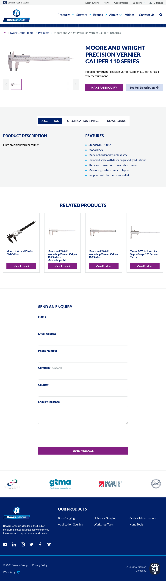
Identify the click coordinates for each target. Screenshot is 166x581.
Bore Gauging (66, 518)
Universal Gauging (105, 518)
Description (50, 121)
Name (42, 316)
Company (44, 367)
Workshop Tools (104, 524)
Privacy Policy (39, 565)
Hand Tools (136, 524)
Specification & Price (83, 121)
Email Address (47, 333)
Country (43, 384)
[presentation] (62, 436)
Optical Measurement (143, 518)
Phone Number (47, 350)
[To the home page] (18, 33)
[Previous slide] (6, 84)
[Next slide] (76, 84)
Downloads (116, 121)
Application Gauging (70, 524)
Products (43, 32)
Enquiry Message (49, 401)
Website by (11, 572)
